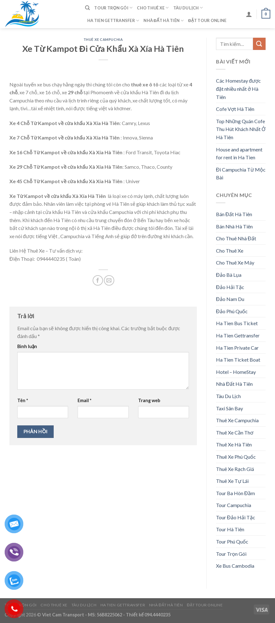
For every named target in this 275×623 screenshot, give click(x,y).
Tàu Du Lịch (188, 8)
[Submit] (259, 44)
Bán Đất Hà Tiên (234, 214)
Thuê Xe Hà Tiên (234, 444)
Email (84, 400)
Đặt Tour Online (207, 20)
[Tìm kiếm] (87, 8)
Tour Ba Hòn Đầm (235, 493)
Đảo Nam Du (230, 299)
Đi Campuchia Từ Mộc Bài (241, 174)
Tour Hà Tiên (230, 529)
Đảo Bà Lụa (228, 275)
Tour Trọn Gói (113, 8)
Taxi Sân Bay (229, 408)
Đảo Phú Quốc (232, 311)
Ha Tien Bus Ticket (237, 323)
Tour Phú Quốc (232, 541)
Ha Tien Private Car (237, 348)
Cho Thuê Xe (153, 8)
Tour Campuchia (233, 505)
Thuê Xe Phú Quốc (236, 457)
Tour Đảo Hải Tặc (235, 517)
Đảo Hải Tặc (230, 287)
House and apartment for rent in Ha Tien (239, 153)
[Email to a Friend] (109, 280)
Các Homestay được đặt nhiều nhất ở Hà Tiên (238, 89)
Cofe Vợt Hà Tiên (235, 109)
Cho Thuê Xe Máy (235, 262)
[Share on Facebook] (98, 280)
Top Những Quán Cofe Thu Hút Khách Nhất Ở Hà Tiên (241, 129)
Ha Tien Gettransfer (113, 21)
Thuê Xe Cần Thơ (234, 432)
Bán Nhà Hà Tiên (234, 226)
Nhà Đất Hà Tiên (163, 21)
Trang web (149, 400)
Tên (22, 400)
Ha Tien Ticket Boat (238, 360)
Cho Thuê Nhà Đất (236, 238)
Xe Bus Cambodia (235, 566)
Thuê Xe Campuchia (103, 39)
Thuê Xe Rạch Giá (235, 469)
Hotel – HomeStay (236, 372)
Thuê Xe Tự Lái (232, 481)
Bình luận (27, 346)
